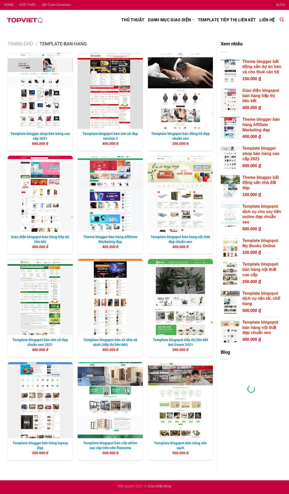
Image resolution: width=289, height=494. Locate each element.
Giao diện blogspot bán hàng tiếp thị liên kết (40, 239)
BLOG (280, 5)
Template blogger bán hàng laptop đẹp (40, 445)
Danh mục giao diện (171, 20)
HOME (8, 5)
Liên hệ (267, 19)
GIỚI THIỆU (27, 5)
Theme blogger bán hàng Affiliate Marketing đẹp (110, 239)
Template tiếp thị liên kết (227, 19)
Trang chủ (20, 43)
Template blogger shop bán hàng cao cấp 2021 (40, 136)
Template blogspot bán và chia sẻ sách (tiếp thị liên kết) (110, 342)
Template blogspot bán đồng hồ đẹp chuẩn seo (180, 136)
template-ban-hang (63, 43)
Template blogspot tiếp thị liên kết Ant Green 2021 (180, 342)
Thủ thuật (132, 19)
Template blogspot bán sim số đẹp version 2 (110, 136)
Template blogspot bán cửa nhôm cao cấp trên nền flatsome (110, 445)
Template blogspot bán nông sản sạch (180, 445)
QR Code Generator (56, 5)
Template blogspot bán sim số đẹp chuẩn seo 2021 (40, 342)
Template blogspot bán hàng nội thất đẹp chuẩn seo (180, 239)
